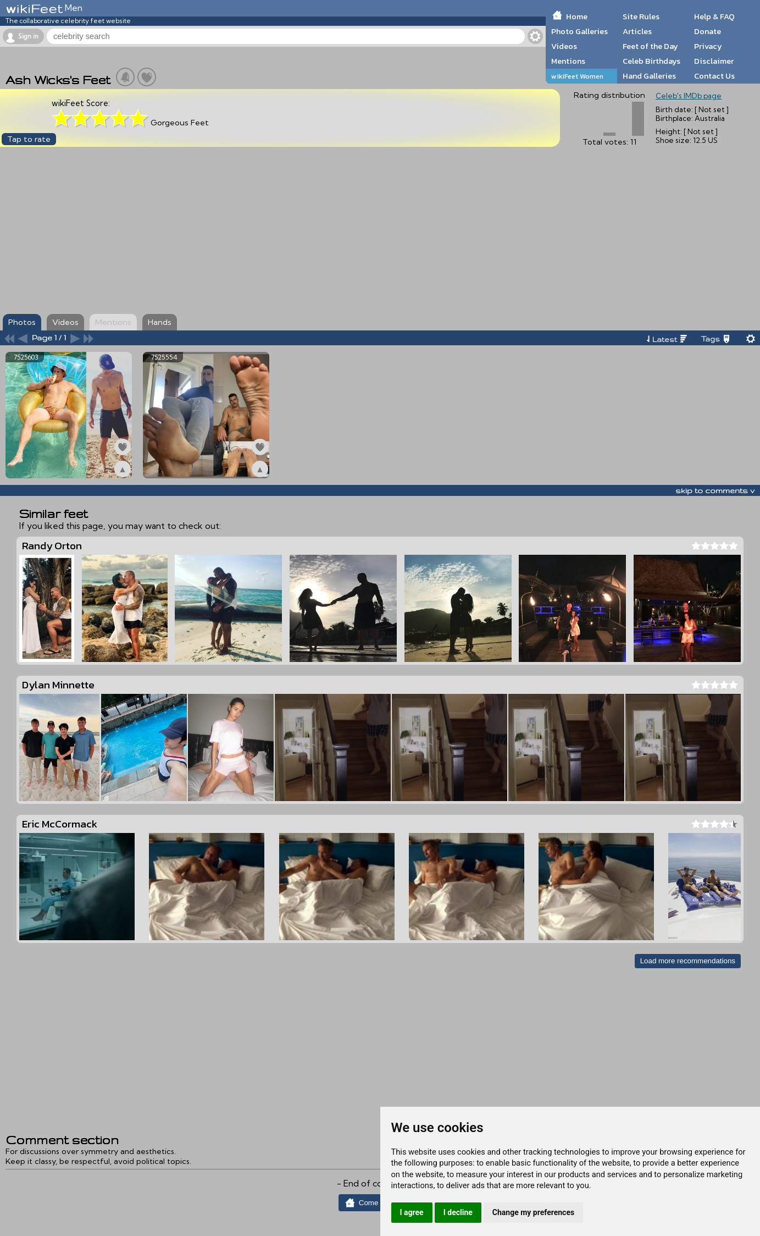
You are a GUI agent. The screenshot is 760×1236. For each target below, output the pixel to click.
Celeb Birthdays (651, 61)
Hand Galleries (649, 76)
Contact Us (714, 76)
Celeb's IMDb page (689, 95)
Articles (637, 31)
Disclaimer (714, 61)
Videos (564, 46)
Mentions (568, 61)
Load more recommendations (687, 961)
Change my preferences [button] (533, 1212)
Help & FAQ (714, 16)
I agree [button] (412, 1212)
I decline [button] (458, 1212)
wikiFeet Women (577, 76)
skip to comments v (715, 490)
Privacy (708, 46)
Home (576, 16)
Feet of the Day (650, 46)
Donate (707, 31)
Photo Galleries (579, 31)
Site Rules (641, 16)
